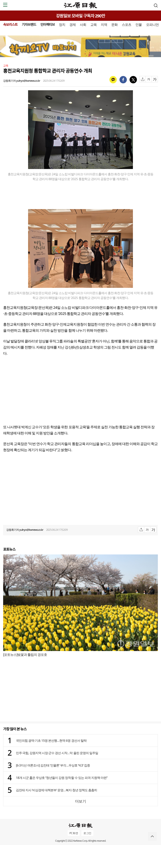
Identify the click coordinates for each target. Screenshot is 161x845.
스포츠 (126, 24)
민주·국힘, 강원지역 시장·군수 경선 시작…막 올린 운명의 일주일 (57, 753)
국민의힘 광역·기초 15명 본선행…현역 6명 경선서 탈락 (51, 740)
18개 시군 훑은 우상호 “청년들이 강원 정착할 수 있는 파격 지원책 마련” (61, 778)
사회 (83, 24)
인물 (138, 24)
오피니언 (152, 24)
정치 (62, 24)
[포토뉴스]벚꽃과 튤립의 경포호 (25, 654)
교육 (93, 24)
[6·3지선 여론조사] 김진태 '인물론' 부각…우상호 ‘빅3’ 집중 (53, 765)
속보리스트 (10, 24)
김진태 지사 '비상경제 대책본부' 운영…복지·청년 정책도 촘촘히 (56, 790)
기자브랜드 (29, 24)
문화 (114, 24)
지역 (104, 24)
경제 (72, 24)
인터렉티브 (47, 24)
